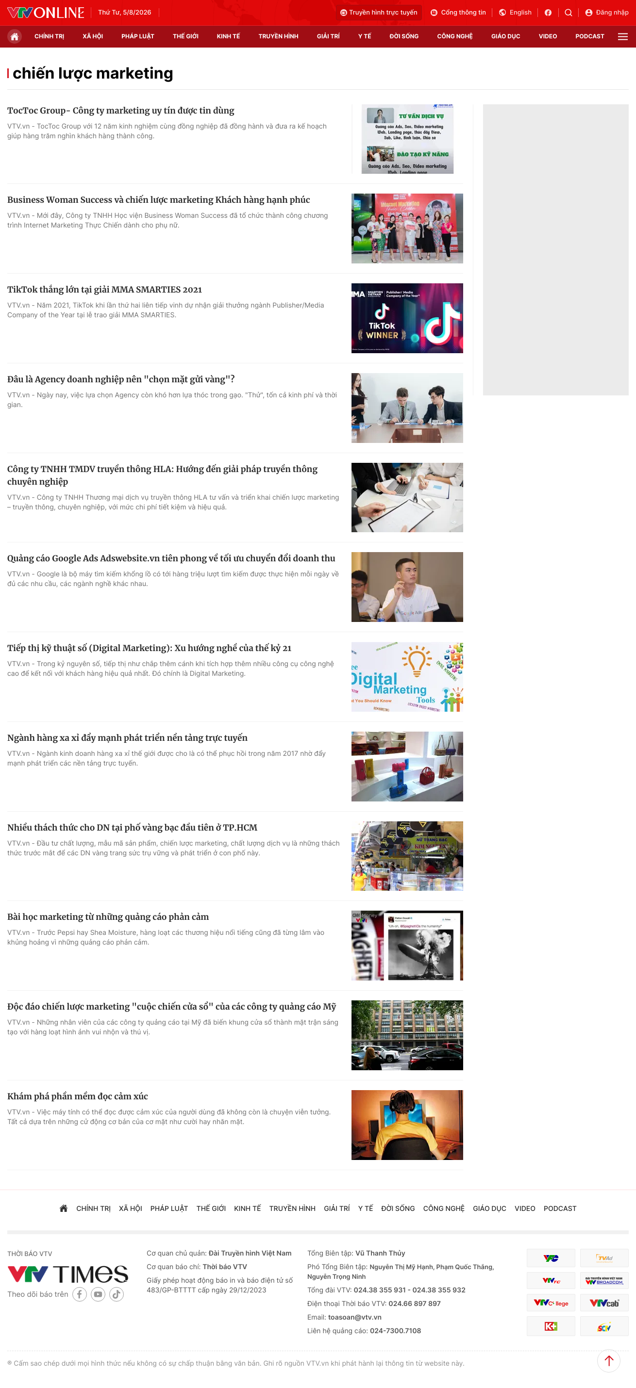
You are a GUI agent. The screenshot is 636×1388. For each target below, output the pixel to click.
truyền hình (278, 36)
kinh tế (228, 36)
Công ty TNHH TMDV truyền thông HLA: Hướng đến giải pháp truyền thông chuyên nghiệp (162, 475)
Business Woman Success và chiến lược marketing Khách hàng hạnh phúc (158, 200)
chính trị (49, 36)
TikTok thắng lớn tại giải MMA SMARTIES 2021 (104, 289)
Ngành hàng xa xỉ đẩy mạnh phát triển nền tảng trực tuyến (127, 738)
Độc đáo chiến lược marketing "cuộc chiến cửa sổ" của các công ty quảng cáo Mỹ (171, 1006)
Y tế (364, 36)
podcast (590, 36)
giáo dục (505, 36)
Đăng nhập (607, 12)
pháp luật (137, 36)
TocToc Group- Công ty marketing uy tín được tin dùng (120, 110)
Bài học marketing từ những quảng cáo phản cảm (108, 917)
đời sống (404, 36)
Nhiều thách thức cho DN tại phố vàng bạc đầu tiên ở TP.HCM (132, 827)
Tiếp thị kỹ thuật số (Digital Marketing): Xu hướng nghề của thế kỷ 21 (149, 648)
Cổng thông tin (458, 12)
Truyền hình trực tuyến (379, 12)
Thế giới (186, 36)
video (548, 36)
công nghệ (455, 36)
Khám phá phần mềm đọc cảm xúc (77, 1096)
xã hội (93, 36)
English (515, 12)
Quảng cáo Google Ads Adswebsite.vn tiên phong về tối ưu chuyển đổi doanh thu (171, 558)
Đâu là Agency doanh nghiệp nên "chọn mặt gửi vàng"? (120, 379)
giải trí (328, 36)
